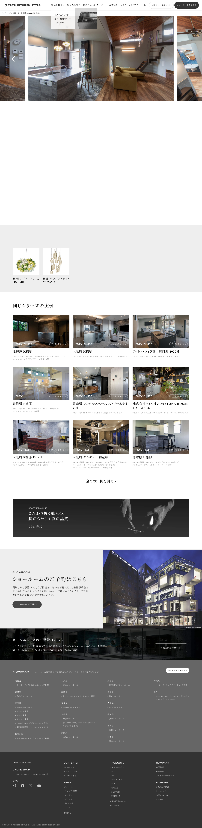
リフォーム (28, 416)
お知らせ (68, 813)
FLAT (148, 417)
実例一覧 (15, 13)
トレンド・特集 (71, 791)
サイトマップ (161, 791)
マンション (18, 364)
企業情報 (160, 767)
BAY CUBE (151, 361)
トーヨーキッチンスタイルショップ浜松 (79, 696)
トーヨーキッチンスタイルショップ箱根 (33, 738)
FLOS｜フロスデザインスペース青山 (32, 723)
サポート (159, 799)
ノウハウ (69, 807)
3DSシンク (18, 361)
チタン (169, 361)
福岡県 (110, 726)
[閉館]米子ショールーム (119, 685)
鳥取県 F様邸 (22, 408)
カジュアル (55, 413)
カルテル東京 (23, 711)
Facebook (22, 785)
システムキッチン (117, 767)
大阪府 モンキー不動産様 (90, 462)
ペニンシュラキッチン (117, 349)
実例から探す (73, 5)
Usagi (105, 417)
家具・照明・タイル (118, 801)
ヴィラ (161, 361)
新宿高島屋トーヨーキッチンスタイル (33, 727)
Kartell (33, 467)
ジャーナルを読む (109, 5)
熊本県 (110, 737)
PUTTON (115, 792)
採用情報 (160, 771)
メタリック (103, 469)
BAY (113, 775)
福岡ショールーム (116, 730)
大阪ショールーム (70, 737)
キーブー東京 (23, 719)
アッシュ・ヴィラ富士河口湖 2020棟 (156, 356)
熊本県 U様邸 (142, 462)
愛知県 (64, 703)
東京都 (18, 703)
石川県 (64, 681)
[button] (13, 59)
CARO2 (114, 788)
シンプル (88, 361)
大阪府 (64, 733)
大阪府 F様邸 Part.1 (27, 462)
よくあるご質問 (162, 787)
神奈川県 (19, 734)
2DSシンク (138, 417)
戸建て (38, 416)
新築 (42, 364)
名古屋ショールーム (71, 707)
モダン (109, 361)
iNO (113, 771)
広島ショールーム (116, 707)
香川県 (110, 714)
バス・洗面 (114, 805)
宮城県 (18, 692)
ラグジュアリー (31, 364)
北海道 (18, 681)
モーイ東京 (22, 715)
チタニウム (60, 361)
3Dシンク (78, 361)
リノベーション (121, 361)
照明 (46, 469)
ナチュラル (183, 417)
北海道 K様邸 (22, 356)
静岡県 (64, 692)
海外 (156, 692)
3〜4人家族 (79, 467)
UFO (46, 413)
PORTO (114, 784)
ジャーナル (68, 787)
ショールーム (171, 417)
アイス (113, 417)
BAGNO (29, 361)
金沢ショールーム (70, 685)
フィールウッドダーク (154, 469)
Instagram (14, 785)
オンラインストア (128, 5)
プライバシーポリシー (165, 776)
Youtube (39, 786)
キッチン (68, 795)
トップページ (6, 13)
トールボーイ (79, 469)
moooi (39, 361)
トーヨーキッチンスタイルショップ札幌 (33, 685)
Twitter (30, 785)
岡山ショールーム (116, 696)
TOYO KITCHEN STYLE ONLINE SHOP (29, 774)
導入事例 (69, 803)
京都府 (64, 714)
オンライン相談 (70, 776)
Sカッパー (37, 413)
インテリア (48, 361)
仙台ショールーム (24, 696)
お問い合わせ (162, 795)
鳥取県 (110, 681)
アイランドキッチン (58, 349)
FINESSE (115, 796)
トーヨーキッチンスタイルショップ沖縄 (171, 685)
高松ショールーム (116, 719)
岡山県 (110, 692)
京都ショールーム (70, 719)
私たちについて (90, 5)
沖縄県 (157, 681)
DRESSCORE (20, 467)
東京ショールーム (24, 707)
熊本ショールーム (116, 741)
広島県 (110, 703)
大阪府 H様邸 (82, 356)
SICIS (27, 413)
